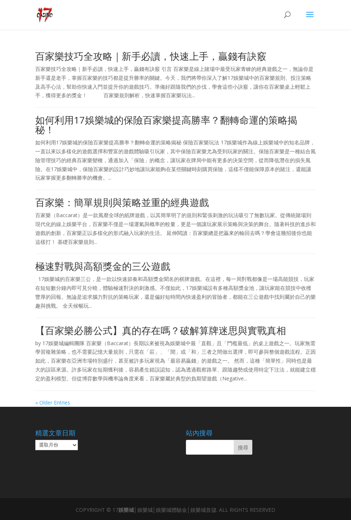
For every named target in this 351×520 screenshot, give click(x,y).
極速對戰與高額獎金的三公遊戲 (102, 266)
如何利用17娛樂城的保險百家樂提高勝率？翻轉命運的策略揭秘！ (166, 124)
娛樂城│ (127, 509)
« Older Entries (52, 402)
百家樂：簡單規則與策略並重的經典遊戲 (122, 202)
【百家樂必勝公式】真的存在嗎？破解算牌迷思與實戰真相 (160, 330)
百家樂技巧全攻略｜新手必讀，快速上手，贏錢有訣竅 (150, 56)
